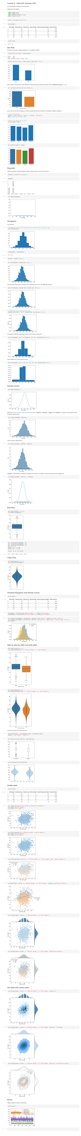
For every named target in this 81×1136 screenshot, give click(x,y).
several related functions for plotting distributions (24, 415)
